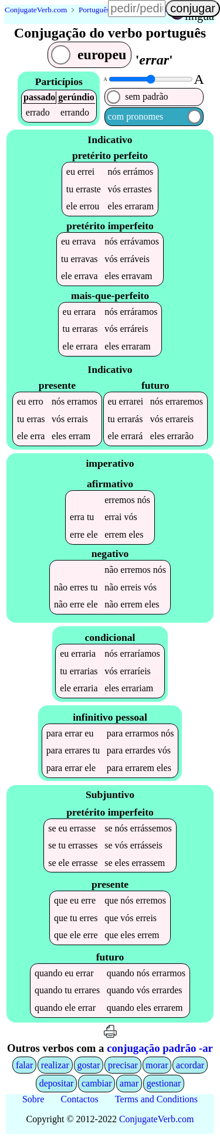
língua (199, 15)
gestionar (164, 1086)
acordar (190, 1067)
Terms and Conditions (156, 1101)
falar (24, 1067)
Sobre (33, 1101)
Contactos (80, 1101)
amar (129, 1086)
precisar (123, 1067)
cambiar (97, 1086)
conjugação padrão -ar (160, 1050)
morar (156, 1067)
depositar (56, 1086)
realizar (55, 1067)
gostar (88, 1067)
